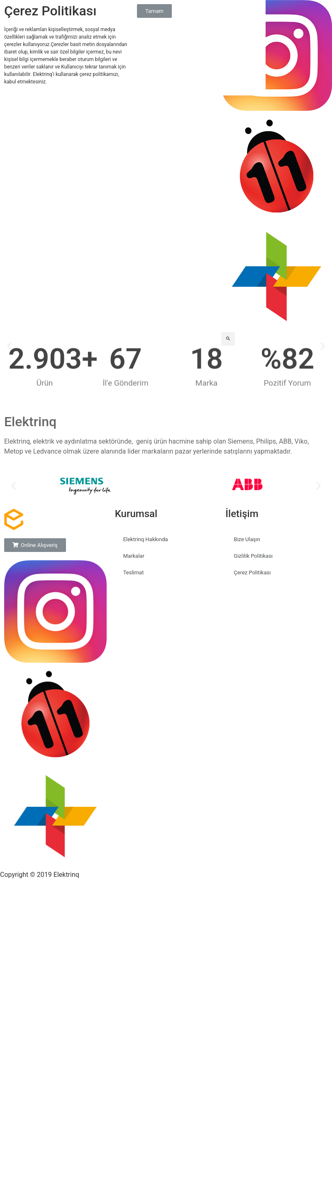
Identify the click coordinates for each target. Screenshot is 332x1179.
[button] (13, 486)
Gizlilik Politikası (253, 556)
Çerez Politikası (252, 572)
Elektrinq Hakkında (145, 539)
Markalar (133, 556)
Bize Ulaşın (247, 539)
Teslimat (133, 572)
